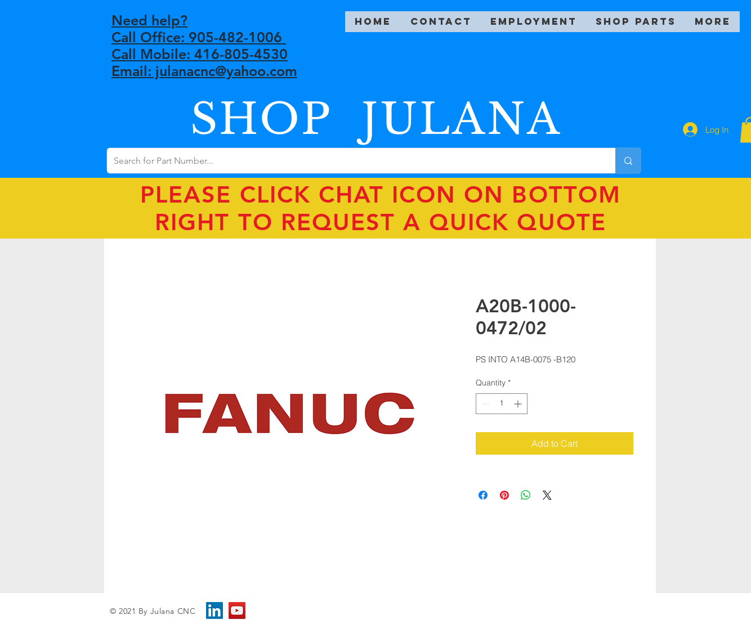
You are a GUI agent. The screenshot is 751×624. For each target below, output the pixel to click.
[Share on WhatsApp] (526, 495)
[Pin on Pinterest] (504, 495)
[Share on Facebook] (483, 495)
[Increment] (519, 404)
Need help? (149, 20)
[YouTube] (237, 610)
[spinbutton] (501, 404)
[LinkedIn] (214, 610)
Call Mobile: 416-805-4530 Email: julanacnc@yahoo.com (204, 62)
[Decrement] (484, 404)
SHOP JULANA (376, 119)
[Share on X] (547, 495)
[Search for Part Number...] (353, 160)
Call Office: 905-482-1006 (198, 37)
